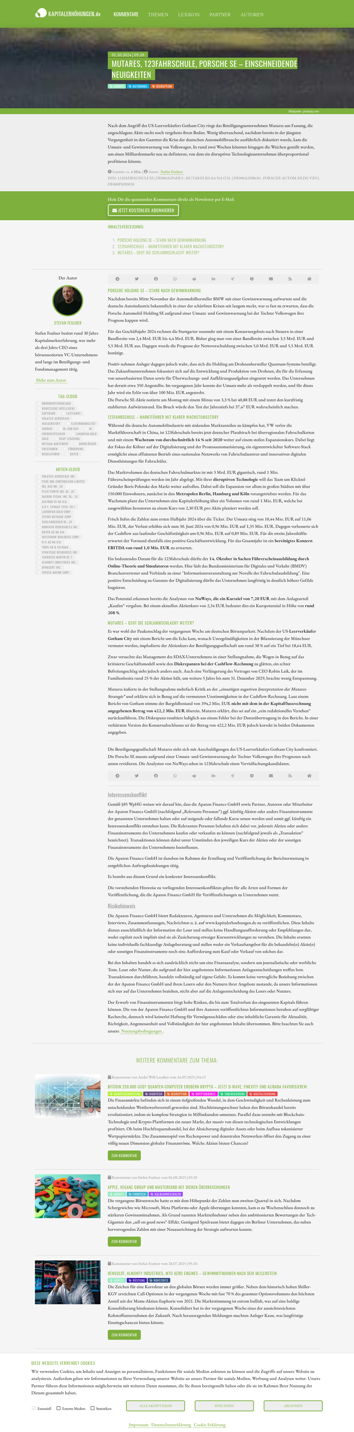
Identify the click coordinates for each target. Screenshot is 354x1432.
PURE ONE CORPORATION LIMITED (61, 481)
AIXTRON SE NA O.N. (52, 502)
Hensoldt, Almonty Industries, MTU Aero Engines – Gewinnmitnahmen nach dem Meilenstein (192, 1273)
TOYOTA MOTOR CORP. (54, 572)
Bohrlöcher (85, 444)
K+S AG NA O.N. (49, 542)
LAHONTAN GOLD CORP (54, 512)
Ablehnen (293, 1405)
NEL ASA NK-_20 (50, 486)
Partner (220, 14)
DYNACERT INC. (49, 567)
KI (88, 429)
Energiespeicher (51, 434)
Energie (45, 429)
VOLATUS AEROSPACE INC (56, 476)
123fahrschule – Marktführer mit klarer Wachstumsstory (171, 246)
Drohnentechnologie (54, 403)
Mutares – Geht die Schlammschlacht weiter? (159, 252)
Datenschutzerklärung (171, 1424)
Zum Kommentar (124, 1155)
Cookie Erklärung (209, 1424)
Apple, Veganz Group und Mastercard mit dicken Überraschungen (169, 1187)
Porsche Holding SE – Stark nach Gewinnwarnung (162, 240)
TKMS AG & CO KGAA (53, 547)
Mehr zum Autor (51, 380)
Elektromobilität (81, 423)
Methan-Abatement (53, 444)
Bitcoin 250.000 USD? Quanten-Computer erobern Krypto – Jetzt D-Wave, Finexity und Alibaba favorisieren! (207, 1087)
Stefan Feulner (172, 171)
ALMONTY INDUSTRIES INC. (57, 562)
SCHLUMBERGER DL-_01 (55, 522)
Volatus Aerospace (53, 418)
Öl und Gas (69, 429)
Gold (43, 439)
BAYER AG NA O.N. (51, 532)
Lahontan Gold (84, 434)
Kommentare (126, 14)
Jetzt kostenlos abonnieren (143, 210)
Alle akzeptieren (155, 1405)
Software (47, 413)
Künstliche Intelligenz (56, 408)
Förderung (73, 449)
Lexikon (189, 14)
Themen (158, 14)
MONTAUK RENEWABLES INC (57, 527)
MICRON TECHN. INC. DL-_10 (58, 496)
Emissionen (48, 449)
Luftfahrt (71, 413)
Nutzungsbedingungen (141, 1031)
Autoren (251, 14)
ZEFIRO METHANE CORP (54, 517)
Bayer (72, 454)
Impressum (138, 1424)
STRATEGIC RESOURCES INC (57, 552)
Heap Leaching (67, 439)
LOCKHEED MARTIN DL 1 (55, 557)
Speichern (224, 1405)
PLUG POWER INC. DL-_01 (56, 491)
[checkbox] (33, 1408)
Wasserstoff (49, 423)
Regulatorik (48, 454)
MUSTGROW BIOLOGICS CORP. (59, 537)
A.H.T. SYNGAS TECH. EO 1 (56, 507)
